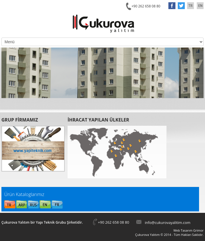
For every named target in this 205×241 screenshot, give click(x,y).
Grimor (198, 230)
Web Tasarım (183, 230)
